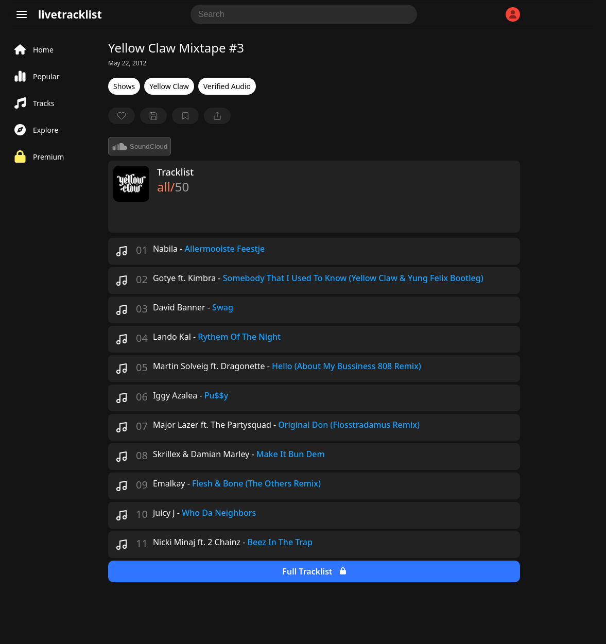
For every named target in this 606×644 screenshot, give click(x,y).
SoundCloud (139, 146)
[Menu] (21, 14)
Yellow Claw (169, 86)
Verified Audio (227, 86)
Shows (124, 86)
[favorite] (121, 116)
